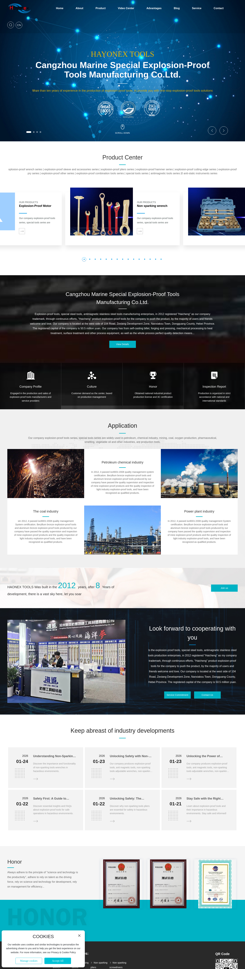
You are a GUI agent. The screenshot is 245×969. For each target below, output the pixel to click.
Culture (92, 386)
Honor (153, 386)
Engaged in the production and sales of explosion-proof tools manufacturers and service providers (30, 397)
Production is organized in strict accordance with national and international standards (214, 397)
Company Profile (30, 386)
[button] (28, 132)
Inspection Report (214, 386)
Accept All (58, 960)
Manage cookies (28, 960)
